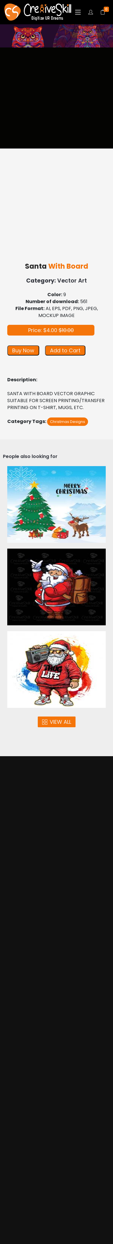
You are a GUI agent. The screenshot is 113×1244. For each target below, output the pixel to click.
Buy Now (23, 350)
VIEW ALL (56, 721)
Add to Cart (65, 350)
